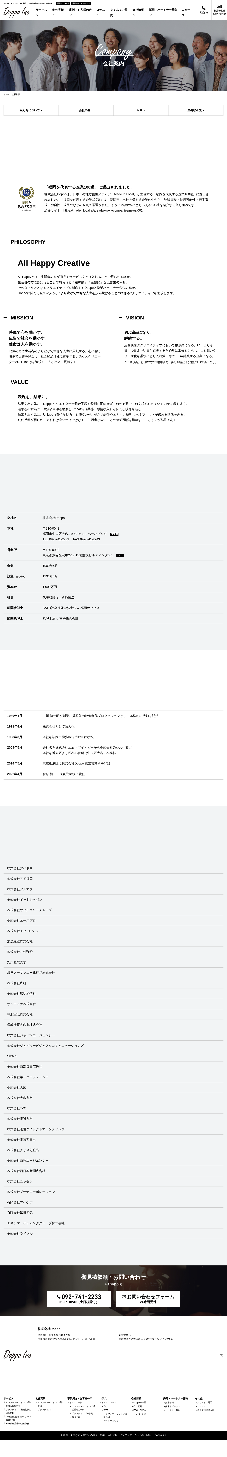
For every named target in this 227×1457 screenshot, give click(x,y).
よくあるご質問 (204, 1402)
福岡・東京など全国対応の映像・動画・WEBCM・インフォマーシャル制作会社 (107, 1435)
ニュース (201, 1406)
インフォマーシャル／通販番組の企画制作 (18, 1404)
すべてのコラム (108, 1402)
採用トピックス (172, 1406)
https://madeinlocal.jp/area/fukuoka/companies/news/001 (103, 210)
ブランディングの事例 (82, 1413)
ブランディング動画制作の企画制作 (18, 1411)
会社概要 (84, 110)
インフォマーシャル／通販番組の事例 (83, 1408)
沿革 (139, 110)
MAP (114, 534)
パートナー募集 (172, 1410)
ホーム (7, 94)
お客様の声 (75, 1417)
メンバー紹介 (139, 1414)
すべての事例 (76, 1402)
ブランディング (45, 1409)
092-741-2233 (59, 539)
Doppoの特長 (139, 1402)
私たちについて (30, 110)
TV (105, 1406)
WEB (106, 1410)
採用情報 (169, 1402)
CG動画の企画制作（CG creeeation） (18, 1418)
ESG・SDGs (139, 1410)
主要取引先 (194, 110)
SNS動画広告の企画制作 (17, 1423)
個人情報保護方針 (205, 1410)
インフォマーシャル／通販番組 (50, 1404)
